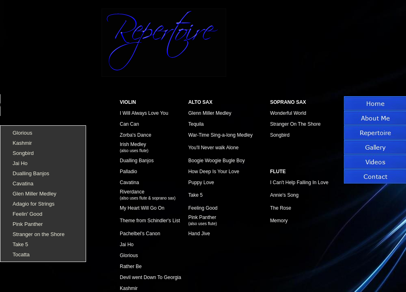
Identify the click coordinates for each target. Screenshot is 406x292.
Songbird (23, 153)
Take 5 (20, 244)
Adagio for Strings (33, 204)
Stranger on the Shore (39, 234)
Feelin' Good (27, 214)
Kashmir (22, 143)
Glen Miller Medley (34, 194)
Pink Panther (28, 224)
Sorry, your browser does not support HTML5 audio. (61, 100)
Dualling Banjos (31, 173)
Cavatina (23, 183)
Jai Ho (20, 163)
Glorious (22, 133)
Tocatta (21, 254)
